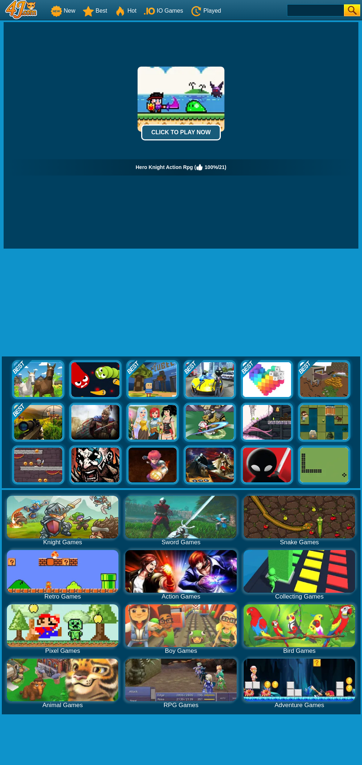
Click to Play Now (181, 132)
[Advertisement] (181, 303)
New (63, 11)
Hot (125, 11)
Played (205, 11)
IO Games (163, 11)
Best (95, 11)
